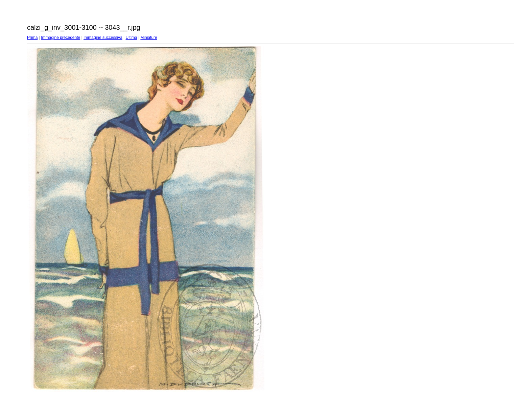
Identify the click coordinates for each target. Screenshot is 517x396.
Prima (32, 37)
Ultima (131, 37)
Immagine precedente (60, 37)
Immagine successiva (103, 37)
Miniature (148, 37)
